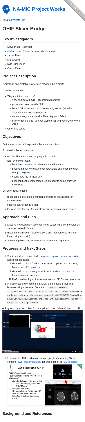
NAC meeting (70, 362)
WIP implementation (30, 362)
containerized (30, 164)
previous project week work (58, 256)
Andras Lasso (14, 51)
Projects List (18, 20)
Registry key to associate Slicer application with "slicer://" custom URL (43, 308)
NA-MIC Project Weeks (39, 9)
